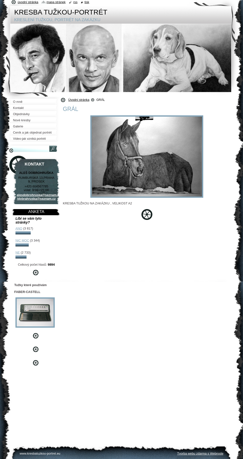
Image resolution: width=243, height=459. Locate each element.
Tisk (86, 2)
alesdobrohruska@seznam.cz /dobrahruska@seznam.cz (39, 196)
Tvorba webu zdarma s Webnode (200, 453)
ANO (18, 228)
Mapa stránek (56, 2)
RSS (75, 2)
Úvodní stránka (78, 100)
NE (17, 252)
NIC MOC (22, 240)
